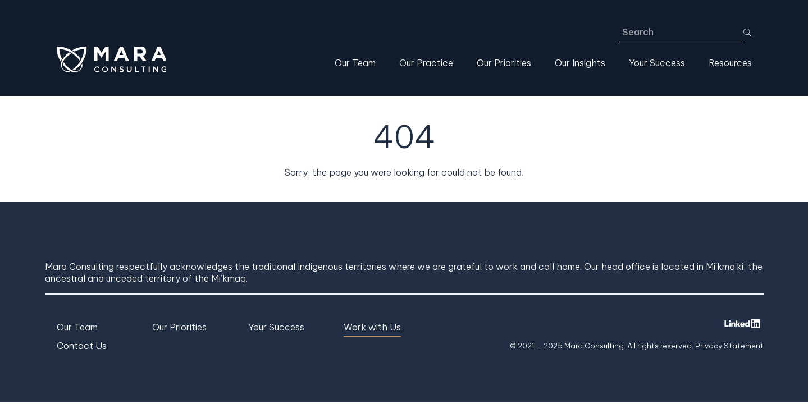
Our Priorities (504, 62)
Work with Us (372, 327)
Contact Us (82, 345)
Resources (730, 62)
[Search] (681, 33)
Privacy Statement (729, 345)
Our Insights (580, 62)
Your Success (657, 62)
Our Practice (426, 62)
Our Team (355, 62)
